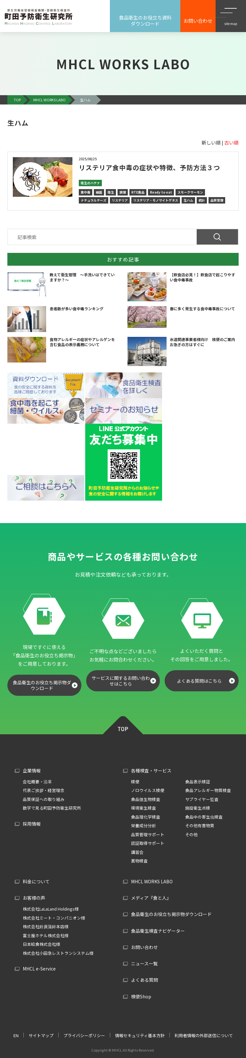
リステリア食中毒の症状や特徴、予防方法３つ (149, 167)
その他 (191, 834)
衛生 (111, 192)
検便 (135, 782)
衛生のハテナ (90, 182)
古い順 (231, 142)
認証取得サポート (147, 843)
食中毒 (85, 192)
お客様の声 (34, 898)
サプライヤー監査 (201, 799)
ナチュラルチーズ (93, 200)
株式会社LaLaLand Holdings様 (51, 909)
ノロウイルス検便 (147, 790)
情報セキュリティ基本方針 (140, 1035)
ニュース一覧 (144, 963)
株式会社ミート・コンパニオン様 (54, 918)
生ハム (188, 200)
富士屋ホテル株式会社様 (46, 935)
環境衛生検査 (143, 808)
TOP (123, 724)
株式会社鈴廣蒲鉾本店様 (46, 926)
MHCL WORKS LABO (152, 881)
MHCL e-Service (39, 968)
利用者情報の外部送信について (204, 1035)
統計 (202, 200)
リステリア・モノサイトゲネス (155, 200)
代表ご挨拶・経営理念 (43, 790)
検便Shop (141, 996)
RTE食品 (137, 192)
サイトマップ (41, 1035)
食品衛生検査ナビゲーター (158, 931)
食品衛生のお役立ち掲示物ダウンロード (42, 685)
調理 (122, 192)
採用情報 (32, 824)
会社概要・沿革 (37, 782)
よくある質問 (144, 980)
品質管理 (216, 200)
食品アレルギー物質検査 (208, 790)
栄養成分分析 (143, 825)
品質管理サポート (147, 834)
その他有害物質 (199, 825)
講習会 (137, 852)
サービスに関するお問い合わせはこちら (121, 681)
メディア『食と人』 (151, 898)
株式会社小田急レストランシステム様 (58, 953)
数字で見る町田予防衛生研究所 (52, 808)
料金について (36, 881)
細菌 (99, 192)
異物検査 (139, 861)
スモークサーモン (190, 192)
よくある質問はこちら (199, 681)
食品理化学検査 (145, 817)
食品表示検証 (197, 782)
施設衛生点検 (197, 808)
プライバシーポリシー (84, 1035)
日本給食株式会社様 (41, 944)
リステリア (120, 200)
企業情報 (32, 770)
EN (16, 1035)
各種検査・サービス (151, 770)
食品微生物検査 (145, 799)
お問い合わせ (144, 947)
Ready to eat (161, 192)
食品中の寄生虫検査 (204, 817)
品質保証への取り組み (43, 799)
